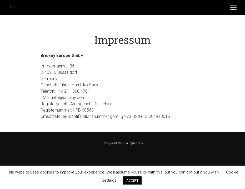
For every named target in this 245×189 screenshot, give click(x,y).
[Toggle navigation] (233, 7)
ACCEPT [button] (132, 180)
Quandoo (136, 143)
